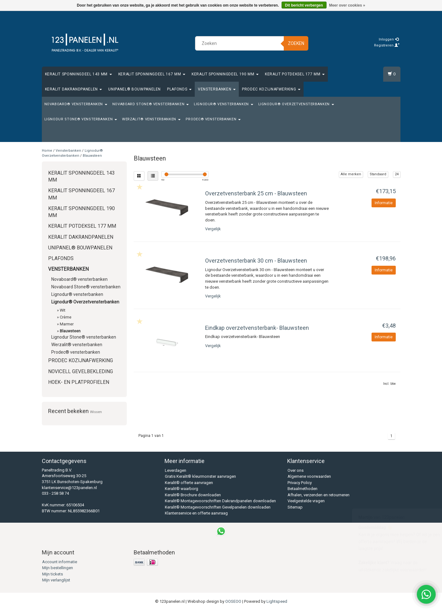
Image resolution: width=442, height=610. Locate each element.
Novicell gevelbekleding (80, 371)
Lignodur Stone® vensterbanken (80, 119)
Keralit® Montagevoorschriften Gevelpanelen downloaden (218, 507)
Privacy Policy (300, 482)
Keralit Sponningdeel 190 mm (225, 74)
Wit (62, 310)
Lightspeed (276, 601)
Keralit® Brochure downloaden (193, 495)
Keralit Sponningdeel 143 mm (78, 74)
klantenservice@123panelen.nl (69, 487)
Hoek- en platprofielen (78, 382)
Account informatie (59, 561)
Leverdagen (175, 470)
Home (47, 151)
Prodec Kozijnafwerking (271, 89)
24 (397, 174)
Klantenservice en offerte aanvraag (196, 513)
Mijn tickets (52, 574)
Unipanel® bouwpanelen (134, 89)
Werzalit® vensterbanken (151, 119)
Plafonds (179, 89)
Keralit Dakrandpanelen (73, 89)
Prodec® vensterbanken (213, 119)
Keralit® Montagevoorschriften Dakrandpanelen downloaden (220, 500)
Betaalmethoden (302, 488)
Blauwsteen (92, 156)
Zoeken (296, 43)
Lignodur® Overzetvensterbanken (296, 104)
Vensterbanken (217, 89)
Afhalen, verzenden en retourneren (319, 495)
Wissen (96, 412)
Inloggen (389, 39)
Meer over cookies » (347, 5)
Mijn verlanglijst (56, 580)
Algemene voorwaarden (309, 476)
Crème (65, 317)
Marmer (67, 324)
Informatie (384, 203)
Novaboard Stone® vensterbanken (150, 104)
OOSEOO (233, 601)
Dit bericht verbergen (304, 5)
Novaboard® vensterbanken (75, 104)
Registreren (387, 45)
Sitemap (295, 507)
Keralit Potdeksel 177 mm (295, 74)
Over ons (296, 470)
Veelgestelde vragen (306, 500)
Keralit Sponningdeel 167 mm (151, 74)
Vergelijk (213, 228)
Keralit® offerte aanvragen (189, 482)
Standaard (378, 174)
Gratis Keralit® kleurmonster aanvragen (200, 476)
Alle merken (351, 174)
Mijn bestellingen (57, 567)
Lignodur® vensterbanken (223, 104)
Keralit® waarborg (181, 488)
